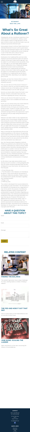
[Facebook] (15, 423)
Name (2, 215)
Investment (15, 429)
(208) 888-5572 (16, 412)
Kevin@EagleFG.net (15, 420)
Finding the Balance (10, 277)
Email (2, 222)
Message (3, 230)
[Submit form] (4, 241)
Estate (15, 430)
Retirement (15, 428)
